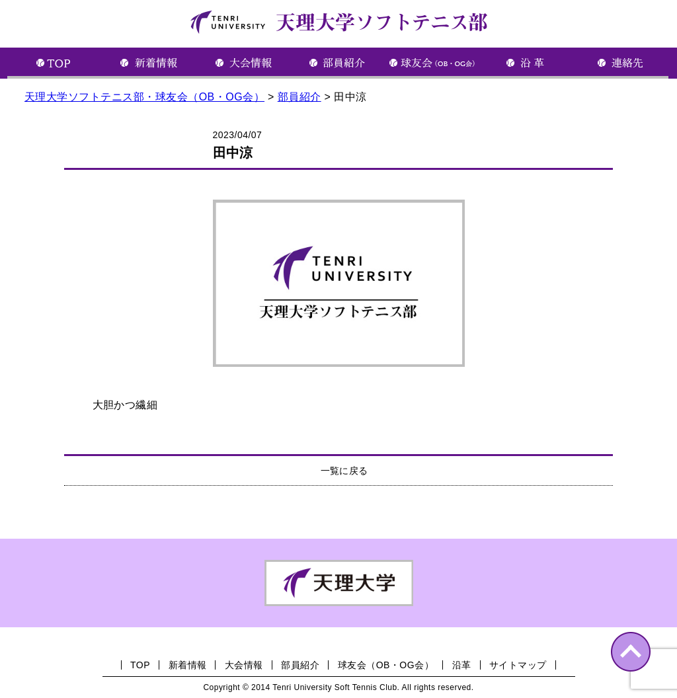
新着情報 (188, 665)
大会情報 (244, 665)
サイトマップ (518, 665)
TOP (140, 665)
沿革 (461, 665)
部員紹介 (300, 665)
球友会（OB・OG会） (386, 665)
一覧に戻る (344, 470)
